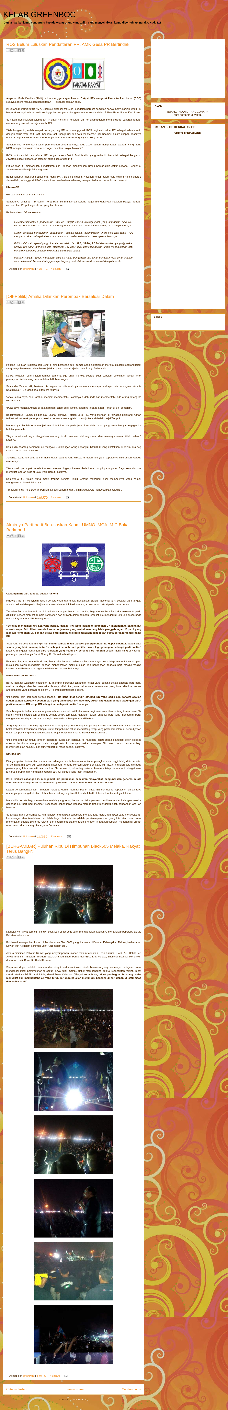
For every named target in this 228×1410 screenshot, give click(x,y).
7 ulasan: (54, 1375)
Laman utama (75, 1389)
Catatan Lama (131, 1389)
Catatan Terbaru (17, 1389)
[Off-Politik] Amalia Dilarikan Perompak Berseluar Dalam (60, 296)
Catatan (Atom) (79, 1399)
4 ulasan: (56, 268)
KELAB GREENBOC (39, 14)
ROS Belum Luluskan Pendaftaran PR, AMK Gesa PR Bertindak (67, 44)
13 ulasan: (57, 836)
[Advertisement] (74, 282)
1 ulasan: (56, 497)
